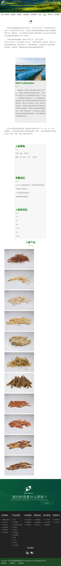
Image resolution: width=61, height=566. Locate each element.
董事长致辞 (6, 519)
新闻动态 (37, 515)
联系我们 (56, 515)
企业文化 (5, 524)
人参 (44, 14)
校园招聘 (47, 524)
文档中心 (38, 524)
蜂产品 (50, 14)
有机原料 (34, 14)
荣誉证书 (5, 530)
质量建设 (28, 522)
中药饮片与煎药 (17, 524)
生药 (39, 14)
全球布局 (56, 522)
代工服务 (57, 14)
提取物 (13, 14)
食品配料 (26, 14)
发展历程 (5, 527)
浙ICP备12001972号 (40, 560)
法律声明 (12, 563)
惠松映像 (38, 522)
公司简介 (5, 522)
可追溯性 (28, 524)
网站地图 (21, 563)
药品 (14, 519)
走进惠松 (4, 515)
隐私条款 (3, 563)
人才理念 (47, 519)
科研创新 (28, 515)
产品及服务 (16, 515)
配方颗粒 (15, 522)
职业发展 (46, 515)
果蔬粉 (19, 14)
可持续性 (5, 532)
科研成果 (28, 519)
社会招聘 (47, 522)
